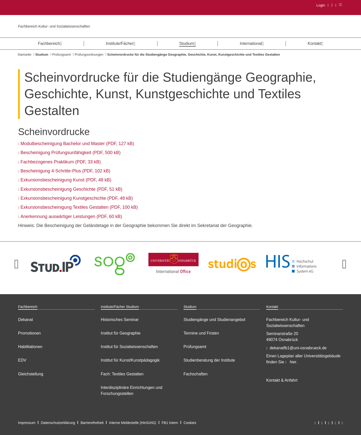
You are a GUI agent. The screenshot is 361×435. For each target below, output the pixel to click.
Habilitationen (30, 347)
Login (320, 5)
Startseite (24, 54)
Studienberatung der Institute (209, 360)
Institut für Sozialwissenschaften (129, 347)
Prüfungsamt (61, 54)
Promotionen (29, 333)
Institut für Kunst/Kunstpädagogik (130, 360)
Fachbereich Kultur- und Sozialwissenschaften (54, 26)
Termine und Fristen (201, 333)
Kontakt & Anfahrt (282, 380)
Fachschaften (196, 374)
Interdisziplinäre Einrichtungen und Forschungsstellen (131, 390)
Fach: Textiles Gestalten (122, 374)
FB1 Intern (170, 423)
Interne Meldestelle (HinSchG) (132, 423)
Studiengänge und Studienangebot (214, 319)
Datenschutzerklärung (58, 423)
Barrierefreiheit (92, 423)
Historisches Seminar (120, 319)
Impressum (26, 423)
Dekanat (25, 319)
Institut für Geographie (120, 333)
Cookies (190, 423)
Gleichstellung (30, 374)
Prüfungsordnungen (89, 54)
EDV (22, 360)
